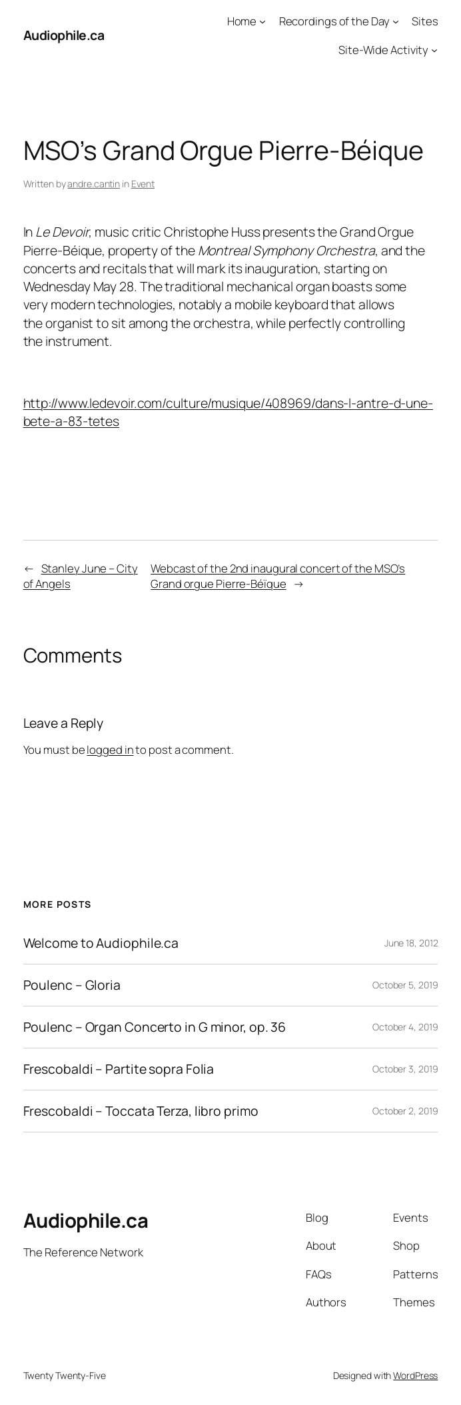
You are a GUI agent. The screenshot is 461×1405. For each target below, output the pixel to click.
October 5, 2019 (405, 984)
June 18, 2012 (411, 942)
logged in (110, 749)
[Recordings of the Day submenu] (395, 21)
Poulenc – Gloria (72, 985)
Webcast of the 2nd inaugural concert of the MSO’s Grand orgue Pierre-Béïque (278, 576)
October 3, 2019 (405, 1068)
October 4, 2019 (405, 1026)
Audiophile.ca (64, 35)
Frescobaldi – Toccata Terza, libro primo (140, 1111)
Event (143, 183)
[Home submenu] (262, 21)
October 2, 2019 (405, 1110)
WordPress (415, 1375)
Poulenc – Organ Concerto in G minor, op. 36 (154, 1027)
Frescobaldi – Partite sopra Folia (119, 1069)
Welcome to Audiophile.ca (101, 943)
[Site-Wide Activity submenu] (434, 49)
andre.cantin (93, 183)
